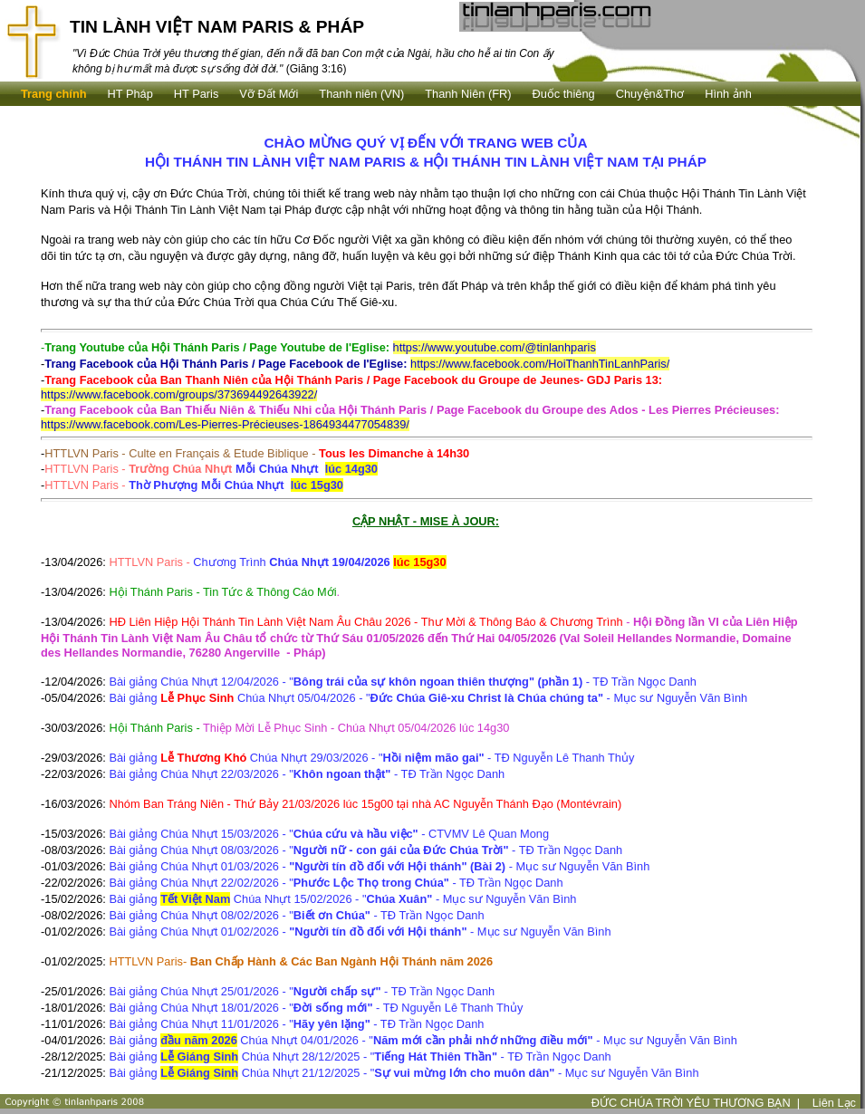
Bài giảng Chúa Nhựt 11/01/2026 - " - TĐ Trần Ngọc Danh (296, 1024)
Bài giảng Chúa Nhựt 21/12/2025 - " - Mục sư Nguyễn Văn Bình (403, 1073)
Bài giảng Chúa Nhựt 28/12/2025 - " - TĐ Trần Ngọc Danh (359, 1056)
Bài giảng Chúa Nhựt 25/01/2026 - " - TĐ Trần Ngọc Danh (302, 991)
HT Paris (196, 94)
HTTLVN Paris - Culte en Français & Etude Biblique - (256, 453)
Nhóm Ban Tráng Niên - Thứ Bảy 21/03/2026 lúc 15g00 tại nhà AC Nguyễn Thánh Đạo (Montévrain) (365, 804)
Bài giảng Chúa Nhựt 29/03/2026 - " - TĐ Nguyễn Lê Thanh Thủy (371, 757)
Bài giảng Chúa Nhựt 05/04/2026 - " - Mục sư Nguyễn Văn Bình (428, 698)
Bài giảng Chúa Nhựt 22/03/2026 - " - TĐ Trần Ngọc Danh (307, 774)
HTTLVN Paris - (211, 468)
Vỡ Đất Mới (268, 94)
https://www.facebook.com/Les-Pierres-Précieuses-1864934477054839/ (225, 424)
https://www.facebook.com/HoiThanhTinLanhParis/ (539, 363)
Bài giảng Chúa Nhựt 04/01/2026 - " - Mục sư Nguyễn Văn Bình (422, 1040)
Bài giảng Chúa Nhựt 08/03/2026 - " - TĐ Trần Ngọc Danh (365, 850)
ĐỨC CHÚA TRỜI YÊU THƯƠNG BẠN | (696, 1102)
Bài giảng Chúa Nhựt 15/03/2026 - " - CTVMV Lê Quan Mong (329, 833)
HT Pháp (130, 94)
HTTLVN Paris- (301, 961)
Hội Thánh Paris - (156, 728)
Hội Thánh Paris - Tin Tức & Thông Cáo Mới (224, 592)
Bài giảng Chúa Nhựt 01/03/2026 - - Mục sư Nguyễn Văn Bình (379, 866)
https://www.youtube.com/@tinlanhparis (494, 347)
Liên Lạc (834, 1102)
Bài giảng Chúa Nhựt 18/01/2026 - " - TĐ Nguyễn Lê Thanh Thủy (316, 1007)
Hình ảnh (728, 94)
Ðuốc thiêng (564, 94)
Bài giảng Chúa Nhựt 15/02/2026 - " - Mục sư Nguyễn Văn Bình (342, 899)
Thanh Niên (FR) (468, 94)
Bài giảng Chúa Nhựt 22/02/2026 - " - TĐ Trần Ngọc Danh (335, 882)
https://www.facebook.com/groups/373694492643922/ (179, 394)
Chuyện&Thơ (650, 94)
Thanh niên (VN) (361, 94)
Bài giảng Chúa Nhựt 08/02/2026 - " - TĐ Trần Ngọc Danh (296, 915)
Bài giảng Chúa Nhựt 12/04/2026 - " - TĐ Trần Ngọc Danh (402, 681)
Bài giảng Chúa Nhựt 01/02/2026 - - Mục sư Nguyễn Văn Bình (359, 931)
